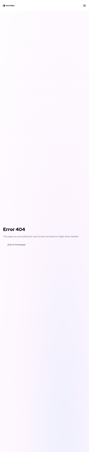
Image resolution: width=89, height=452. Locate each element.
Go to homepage (16, 244)
